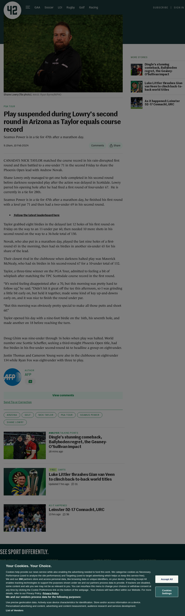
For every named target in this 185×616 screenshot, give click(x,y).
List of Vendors (14, 610)
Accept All (167, 579)
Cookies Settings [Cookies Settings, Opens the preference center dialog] (167, 592)
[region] (92, 588)
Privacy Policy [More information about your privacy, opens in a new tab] (51, 593)
